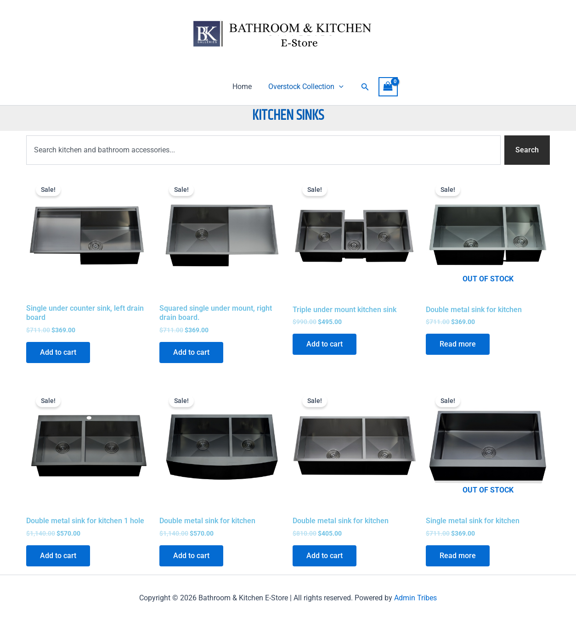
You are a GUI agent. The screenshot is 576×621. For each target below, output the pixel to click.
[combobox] (263, 150)
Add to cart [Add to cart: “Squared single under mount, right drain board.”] (191, 352)
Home (243, 86)
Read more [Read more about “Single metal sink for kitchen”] (458, 555)
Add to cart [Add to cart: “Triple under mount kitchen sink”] (324, 344)
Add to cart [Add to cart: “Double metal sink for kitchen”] (191, 555)
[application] (338, 86)
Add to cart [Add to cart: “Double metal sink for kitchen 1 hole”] (58, 555)
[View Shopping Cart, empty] (386, 86)
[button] (363, 87)
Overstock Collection (305, 86)
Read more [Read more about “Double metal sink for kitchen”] (458, 344)
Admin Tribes (415, 597)
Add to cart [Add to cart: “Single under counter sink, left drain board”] (58, 352)
